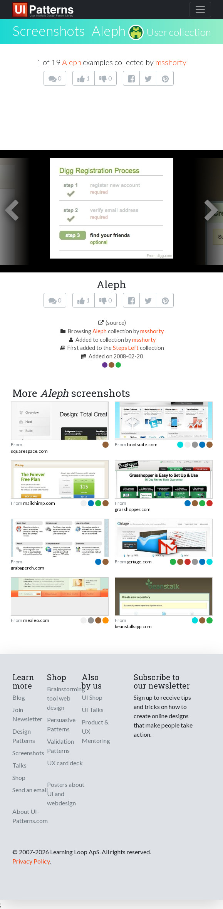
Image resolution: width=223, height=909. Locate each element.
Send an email (30, 789)
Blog (18, 697)
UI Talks (93, 709)
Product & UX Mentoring (96, 731)
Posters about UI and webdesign (65, 794)
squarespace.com (29, 451)
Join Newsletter (27, 714)
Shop (18, 777)
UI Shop (92, 697)
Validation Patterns (60, 746)
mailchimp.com (39, 503)
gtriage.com (139, 562)
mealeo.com (36, 620)
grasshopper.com (133, 509)
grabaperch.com (27, 568)
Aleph (109, 30)
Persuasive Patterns (61, 724)
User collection (178, 32)
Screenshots (28, 752)
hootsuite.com (142, 444)
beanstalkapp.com (133, 626)
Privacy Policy (31, 861)
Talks (19, 765)
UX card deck (65, 762)
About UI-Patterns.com (30, 816)
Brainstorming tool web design (66, 698)
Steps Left (126, 347)
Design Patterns (23, 736)
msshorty (170, 62)
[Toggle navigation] (200, 9)
